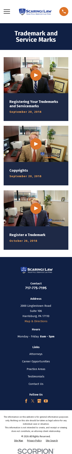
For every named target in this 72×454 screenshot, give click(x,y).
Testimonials (36, 376)
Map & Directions (36, 321)
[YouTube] (46, 401)
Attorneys (35, 354)
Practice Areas (36, 369)
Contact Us (36, 384)
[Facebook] (26, 401)
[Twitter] (33, 401)
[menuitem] (18, 441)
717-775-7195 (36, 288)
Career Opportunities (36, 361)
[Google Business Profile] (39, 401)
